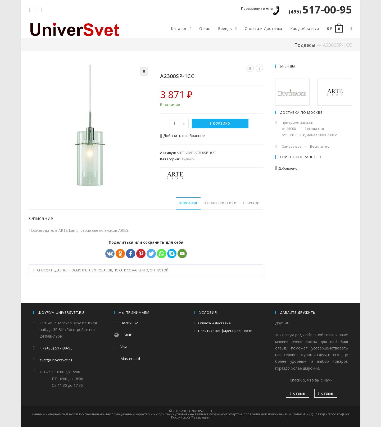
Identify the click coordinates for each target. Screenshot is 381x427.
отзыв (297, 393)
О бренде (251, 203)
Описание (188, 203)
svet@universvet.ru (56, 359)
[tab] (188, 203)
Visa (123, 346)
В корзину (220, 123)
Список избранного (300, 157)
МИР (128, 334)
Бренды (287, 66)
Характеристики (220, 203)
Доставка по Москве (301, 112)
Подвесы (304, 45)
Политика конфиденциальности (225, 330)
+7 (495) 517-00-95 (56, 348)
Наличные (129, 322)
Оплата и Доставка (214, 323)
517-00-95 (320, 9)
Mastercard (130, 358)
